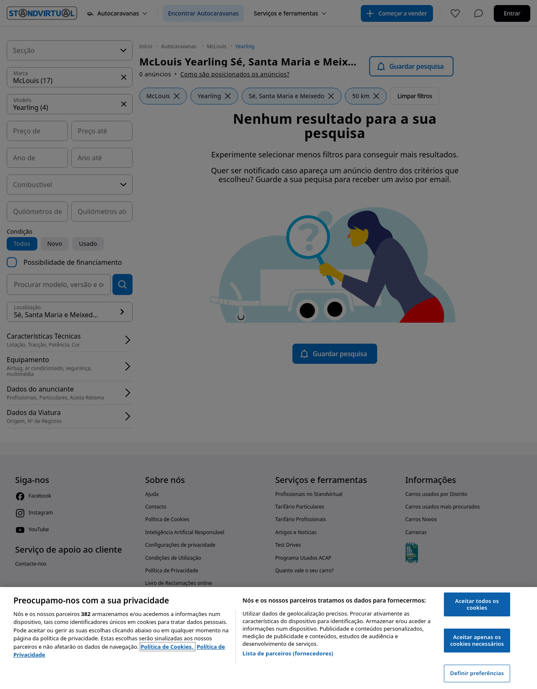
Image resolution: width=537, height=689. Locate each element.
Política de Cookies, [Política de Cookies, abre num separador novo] (168, 646)
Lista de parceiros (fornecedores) (287, 653)
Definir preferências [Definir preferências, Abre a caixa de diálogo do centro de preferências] (477, 673)
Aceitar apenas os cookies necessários (477, 640)
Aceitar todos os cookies (477, 604)
